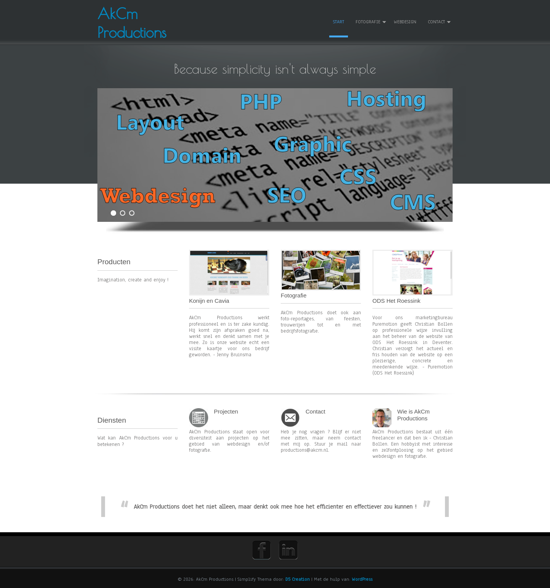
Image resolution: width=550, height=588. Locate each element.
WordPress (362, 579)
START (338, 22)
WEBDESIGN (405, 22)
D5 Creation (297, 579)
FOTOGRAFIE (368, 22)
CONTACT (436, 22)
